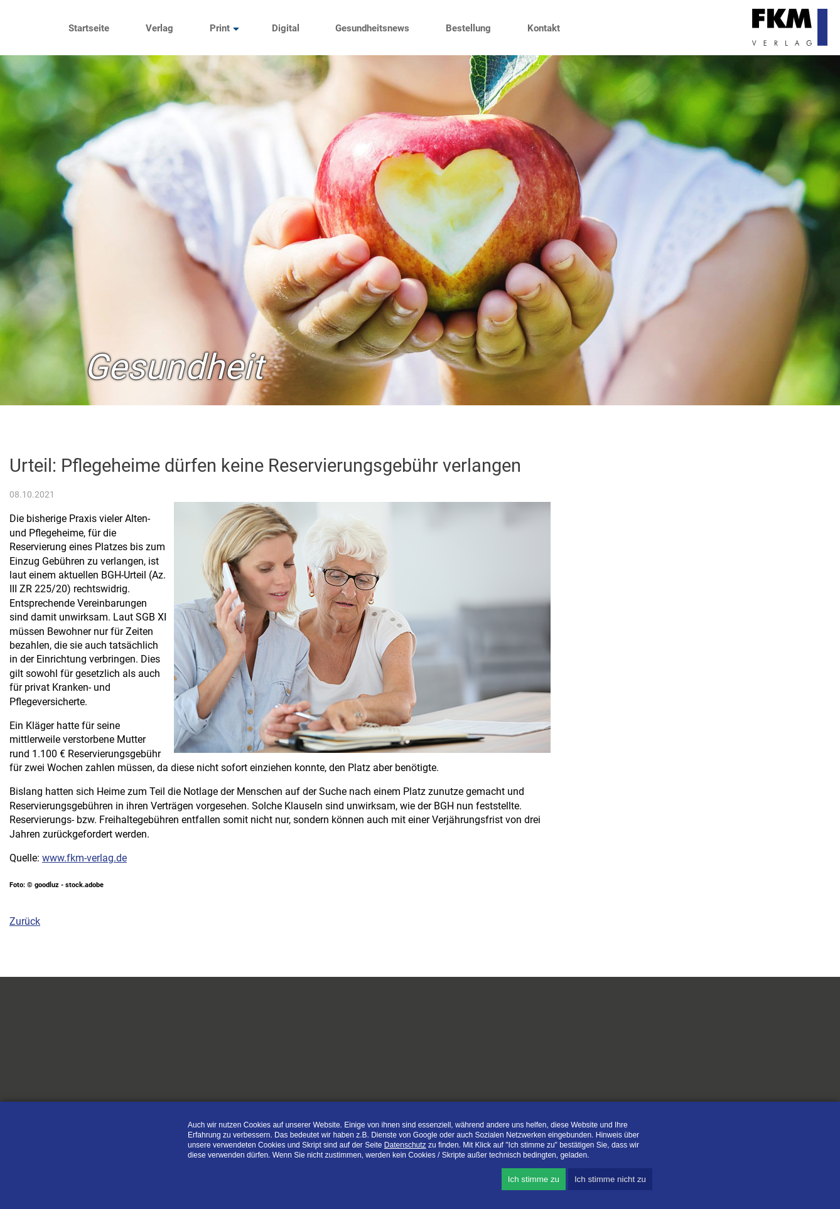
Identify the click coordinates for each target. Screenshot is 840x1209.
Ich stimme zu (533, 1179)
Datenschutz (405, 1145)
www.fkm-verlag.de (84, 858)
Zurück (24, 921)
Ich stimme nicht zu (610, 1179)
